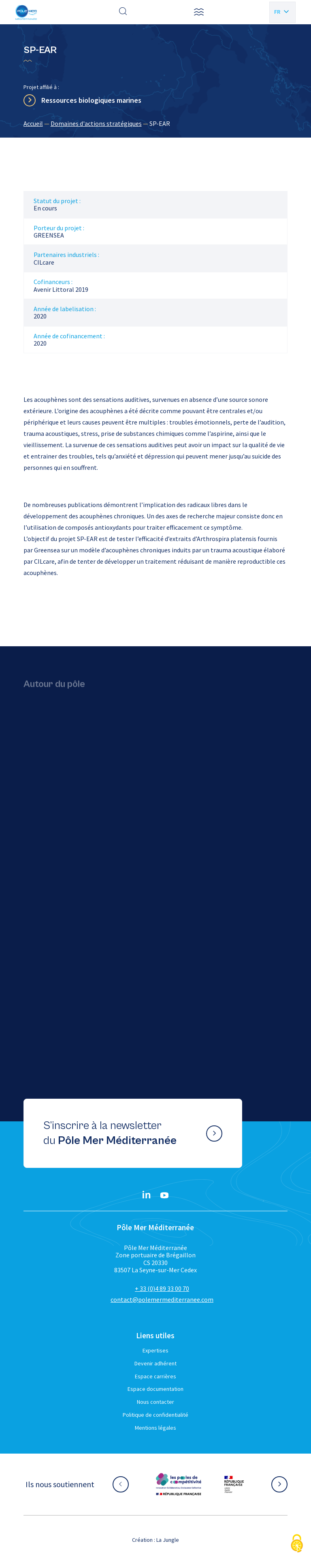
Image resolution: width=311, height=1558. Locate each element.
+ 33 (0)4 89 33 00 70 (162, 1288)
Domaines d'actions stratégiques (96, 123)
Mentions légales (155, 1427)
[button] (199, 12)
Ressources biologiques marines (91, 100)
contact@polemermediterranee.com (162, 1299)
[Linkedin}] (147, 1195)
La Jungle (167, 1539)
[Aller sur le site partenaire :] (178, 1484)
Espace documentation (155, 1388)
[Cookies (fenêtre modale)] (297, 1544)
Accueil (33, 123)
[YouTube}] (164, 1195)
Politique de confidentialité (155, 1414)
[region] (155, 123)
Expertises (155, 1350)
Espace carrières (155, 1376)
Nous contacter (155, 1401)
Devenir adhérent (155, 1363)
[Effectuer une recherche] (123, 12)
